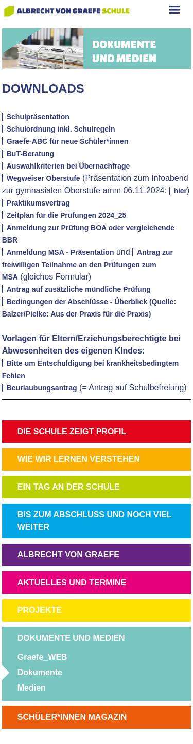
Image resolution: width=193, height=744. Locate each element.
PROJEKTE (39, 610)
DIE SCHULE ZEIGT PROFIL (72, 431)
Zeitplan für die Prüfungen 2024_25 (67, 215)
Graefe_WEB (42, 657)
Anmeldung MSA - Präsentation (60, 252)
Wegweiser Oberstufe (43, 178)
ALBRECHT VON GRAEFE (68, 554)
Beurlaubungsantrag (42, 388)
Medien (31, 687)
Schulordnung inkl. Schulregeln (61, 129)
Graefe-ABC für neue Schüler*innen (68, 141)
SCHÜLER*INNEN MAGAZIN (72, 717)
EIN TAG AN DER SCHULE (68, 486)
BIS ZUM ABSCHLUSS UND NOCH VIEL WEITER (94, 520)
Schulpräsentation (38, 117)
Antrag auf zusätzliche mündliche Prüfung (79, 289)
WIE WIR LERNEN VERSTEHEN (78, 459)
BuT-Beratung (31, 154)
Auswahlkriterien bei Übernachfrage (68, 166)
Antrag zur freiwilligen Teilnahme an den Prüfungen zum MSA (87, 264)
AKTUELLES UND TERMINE (72, 582)
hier (180, 191)
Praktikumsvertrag (38, 203)
